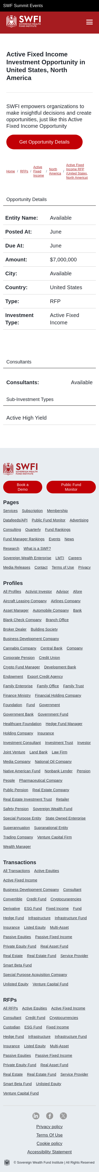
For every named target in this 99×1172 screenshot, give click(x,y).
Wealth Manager (17, 846)
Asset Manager (16, 610)
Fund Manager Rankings (24, 539)
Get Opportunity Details (44, 142)
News (69, 539)
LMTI (59, 558)
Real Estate (13, 956)
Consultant (72, 890)
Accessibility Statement (49, 1152)
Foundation (12, 705)
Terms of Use (63, 567)
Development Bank (60, 667)
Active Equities (46, 871)
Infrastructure (39, 918)
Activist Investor (38, 591)
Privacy (84, 567)
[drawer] (89, 22)
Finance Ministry (17, 695)
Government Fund (53, 714)
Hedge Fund (13, 918)
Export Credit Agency (45, 676)
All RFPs (10, 1008)
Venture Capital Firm (54, 837)
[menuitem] (12, 513)
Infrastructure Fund (71, 918)
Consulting (12, 529)
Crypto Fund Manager (21, 667)
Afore (77, 591)
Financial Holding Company (58, 695)
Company (75, 648)
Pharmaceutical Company (41, 780)
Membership (57, 511)
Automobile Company (51, 610)
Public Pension (15, 790)
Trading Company (18, 837)
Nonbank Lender (59, 771)
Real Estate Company (50, 790)
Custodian (11, 1027)
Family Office (48, 686)
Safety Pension (16, 809)
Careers (75, 558)
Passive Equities (17, 937)
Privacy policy (49, 1127)
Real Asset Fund (54, 946)
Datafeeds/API (15, 520)
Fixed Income (57, 908)
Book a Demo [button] (23, 487)
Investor (84, 743)
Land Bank (39, 752)
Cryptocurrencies (63, 1018)
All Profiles (12, 591)
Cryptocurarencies (65, 899)
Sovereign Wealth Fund (52, 809)
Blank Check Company (22, 620)
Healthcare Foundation (22, 724)
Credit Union (49, 658)
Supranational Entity (51, 828)
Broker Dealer (14, 629)
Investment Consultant (22, 743)
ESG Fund (33, 908)
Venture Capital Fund (50, 984)
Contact (41, 567)
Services (10, 511)
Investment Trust (59, 743)
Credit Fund (36, 899)
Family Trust (73, 686)
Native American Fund (21, 771)
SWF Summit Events (23, 5)
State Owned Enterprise (65, 818)
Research (11, 548)
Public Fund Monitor (48, 520)
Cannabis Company (19, 648)
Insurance (45, 733)
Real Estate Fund (41, 956)
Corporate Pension (19, 658)
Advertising (79, 520)
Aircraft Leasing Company (25, 601)
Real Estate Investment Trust (27, 799)
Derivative (11, 908)
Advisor (62, 591)
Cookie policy (49, 1143)
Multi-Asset (59, 927)
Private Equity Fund (19, 946)
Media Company (17, 761)
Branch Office (57, 620)
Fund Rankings (57, 529)
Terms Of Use (49, 1135)
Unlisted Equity (16, 984)
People (9, 780)
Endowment (13, 676)
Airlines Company (66, 601)
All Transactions (16, 871)
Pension (84, 771)
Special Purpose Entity (22, 818)
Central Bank (52, 648)
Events (54, 539)
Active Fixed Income (20, 880)
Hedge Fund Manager (64, 724)
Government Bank (18, 714)
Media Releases (16, 567)
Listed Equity (35, 927)
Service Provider (74, 956)
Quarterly (33, 529)
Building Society (44, 629)
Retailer (62, 799)
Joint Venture (14, 752)
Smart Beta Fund (17, 965)
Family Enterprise (18, 686)
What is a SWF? (37, 548)
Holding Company (18, 733)
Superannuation (16, 828)
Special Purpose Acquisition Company (35, 975)
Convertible (12, 899)
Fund (30, 705)
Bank (77, 610)
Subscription (32, 511)
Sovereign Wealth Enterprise (27, 558)
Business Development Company (31, 639)
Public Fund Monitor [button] (71, 487)
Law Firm (59, 752)
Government (49, 705)
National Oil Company (53, 761)
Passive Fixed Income (53, 937)
